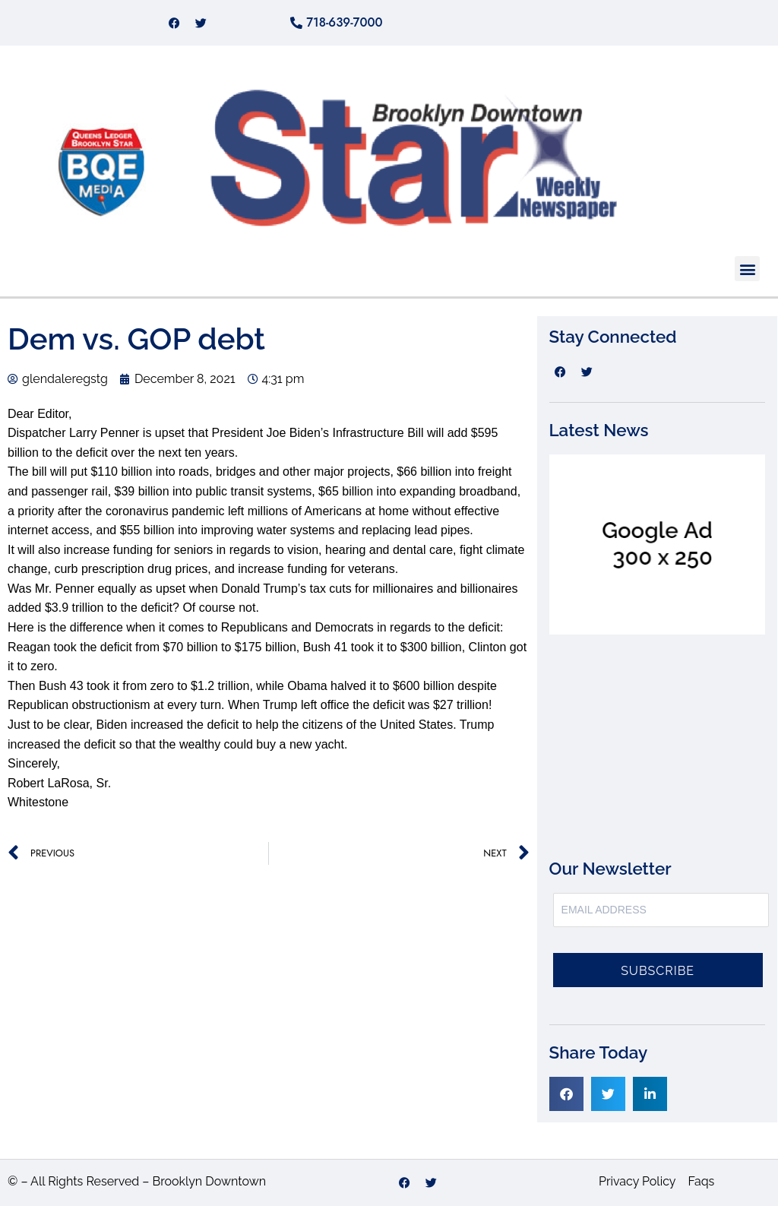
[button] (747, 268)
